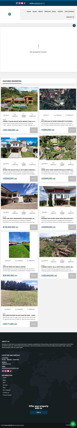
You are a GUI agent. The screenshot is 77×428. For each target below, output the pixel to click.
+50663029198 (38, 3)
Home (29, 11)
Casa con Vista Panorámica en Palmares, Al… (19, 218)
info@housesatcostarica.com (10, 368)
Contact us (70, 17)
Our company (69, 11)
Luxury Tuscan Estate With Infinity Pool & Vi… (19, 121)
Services (47, 11)
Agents (60, 11)
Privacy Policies (7, 395)
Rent (4, 382)
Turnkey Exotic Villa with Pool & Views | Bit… (57, 267)
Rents (40, 11)
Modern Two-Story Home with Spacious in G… (57, 218)
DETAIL (34, 130)
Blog (54, 11)
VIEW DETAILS (19, 99)
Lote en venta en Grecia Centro (14, 267)
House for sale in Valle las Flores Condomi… (19, 170)
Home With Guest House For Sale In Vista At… (57, 170)
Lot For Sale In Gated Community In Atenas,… (57, 121)
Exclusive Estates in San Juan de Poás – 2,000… (19, 315)
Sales (35, 11)
